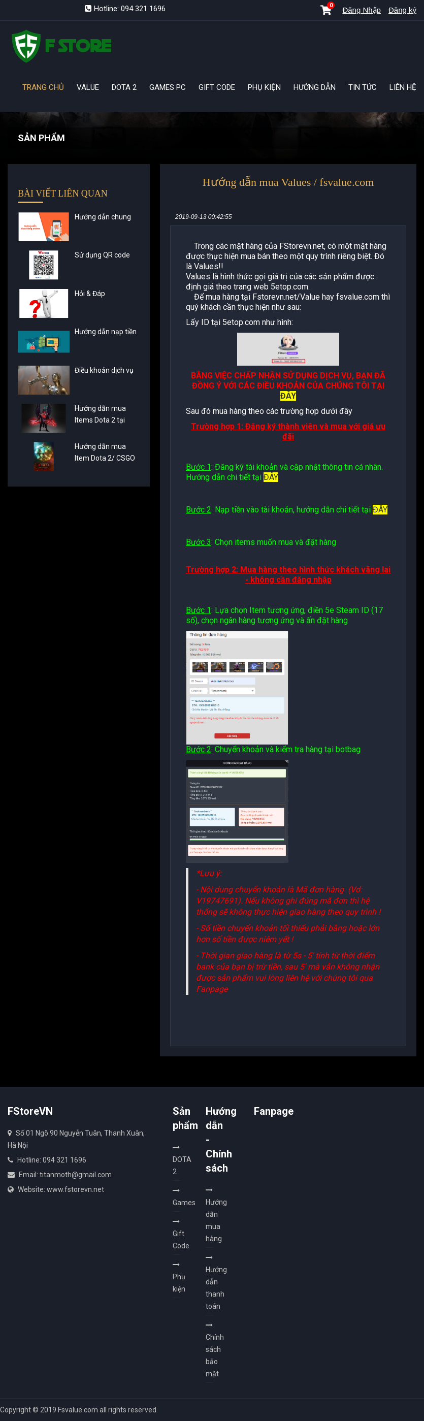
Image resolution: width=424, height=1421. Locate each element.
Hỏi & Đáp (90, 293)
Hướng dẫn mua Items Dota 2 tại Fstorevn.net (100, 420)
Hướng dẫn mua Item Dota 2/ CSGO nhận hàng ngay (105, 458)
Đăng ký (402, 10)
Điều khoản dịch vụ (104, 370)
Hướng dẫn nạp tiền (106, 332)
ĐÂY (288, 396)
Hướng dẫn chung (103, 217)
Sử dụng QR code (102, 255)
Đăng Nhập (361, 10)
